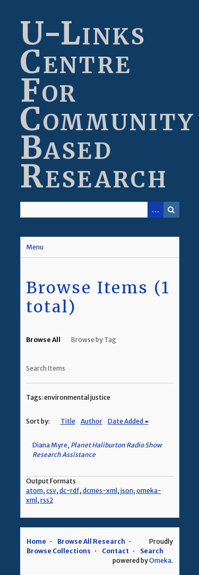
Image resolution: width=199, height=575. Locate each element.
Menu (35, 247)
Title (67, 421)
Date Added (125, 421)
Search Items (45, 368)
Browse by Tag (93, 340)
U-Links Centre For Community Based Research (107, 104)
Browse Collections (59, 551)
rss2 (46, 500)
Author (91, 421)
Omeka (160, 560)
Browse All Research (91, 541)
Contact (115, 551)
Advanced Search (155, 210)
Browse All (43, 340)
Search (171, 210)
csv (51, 491)
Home (36, 541)
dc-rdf (69, 491)
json (126, 491)
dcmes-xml (100, 491)
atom (34, 491)
